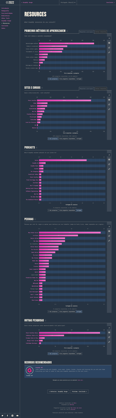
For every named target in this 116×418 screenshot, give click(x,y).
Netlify (72, 404)
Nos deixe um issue (76, 408)
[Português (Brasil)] (68, 2)
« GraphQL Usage (58, 391)
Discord (73, 409)
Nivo (75, 403)
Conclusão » (79, 391)
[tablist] (95, 31)
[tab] (86, 32)
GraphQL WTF (39, 367)
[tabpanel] (68, 57)
